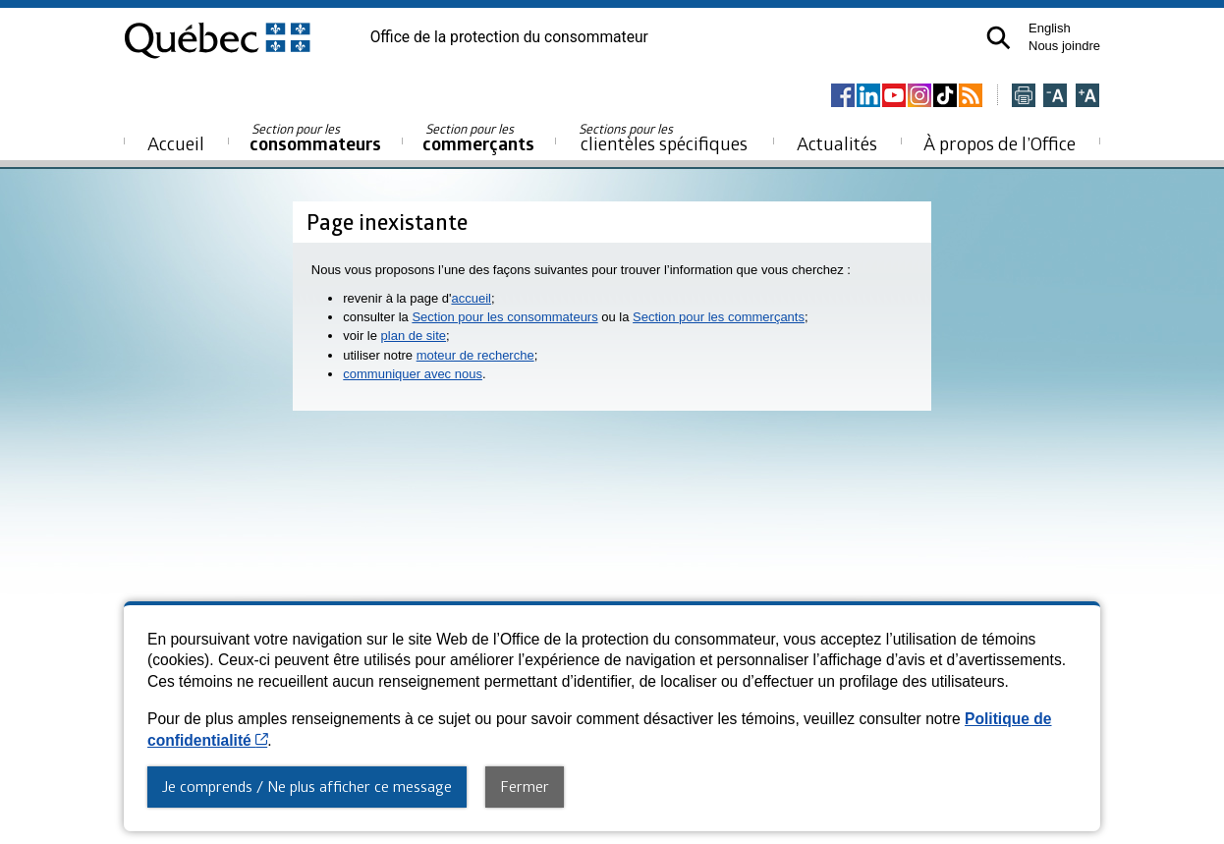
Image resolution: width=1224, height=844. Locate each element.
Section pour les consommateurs (504, 316)
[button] (998, 38)
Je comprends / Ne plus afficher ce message (307, 786)
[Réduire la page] (1055, 97)
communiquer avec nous (412, 373)
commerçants (478, 138)
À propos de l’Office (999, 143)
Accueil (175, 143)
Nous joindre (1064, 45)
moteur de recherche (475, 355)
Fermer (524, 786)
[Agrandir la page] (1087, 97)
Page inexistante (387, 221)
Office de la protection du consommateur (509, 37)
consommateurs (315, 138)
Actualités (837, 143)
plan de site (414, 335)
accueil (470, 298)
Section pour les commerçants (719, 316)
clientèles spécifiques (663, 137)
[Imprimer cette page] (1023, 97)
